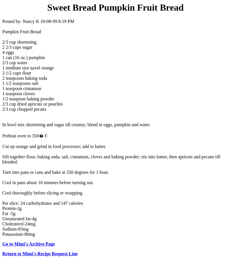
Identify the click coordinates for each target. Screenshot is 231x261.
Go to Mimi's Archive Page (28, 243)
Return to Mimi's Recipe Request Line (40, 253)
